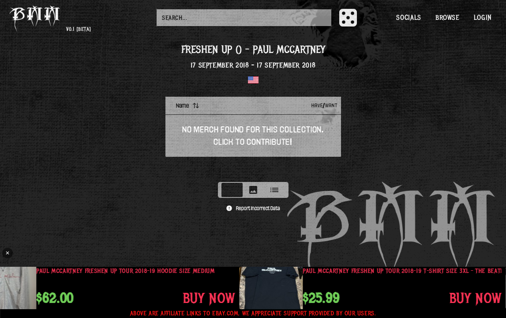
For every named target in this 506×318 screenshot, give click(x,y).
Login (483, 17)
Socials (408, 17)
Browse (447, 17)
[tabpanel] (253, 136)
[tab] (232, 190)
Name (187, 105)
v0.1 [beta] (78, 29)
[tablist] (253, 190)
